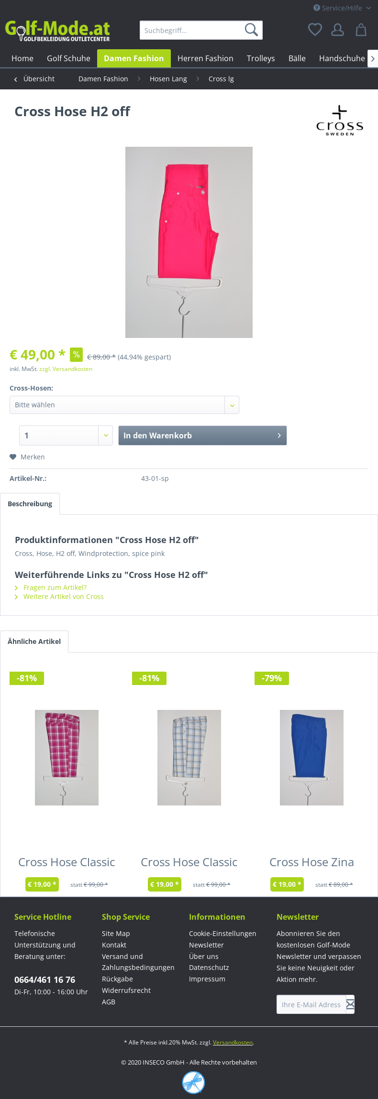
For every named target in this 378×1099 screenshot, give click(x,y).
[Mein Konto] (339, 30)
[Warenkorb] (362, 30)
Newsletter (206, 944)
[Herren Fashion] (205, 58)
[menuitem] (201, 30)
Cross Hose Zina (311, 864)
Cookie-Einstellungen (222, 933)
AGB (108, 1001)
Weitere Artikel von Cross (59, 596)
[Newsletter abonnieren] (350, 1004)
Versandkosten (233, 1042)
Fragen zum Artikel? (51, 587)
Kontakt (114, 944)
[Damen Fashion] (134, 58)
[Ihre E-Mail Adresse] (311, 1004)
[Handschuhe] (342, 58)
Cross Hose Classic (66, 864)
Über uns (204, 956)
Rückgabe (117, 978)
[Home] (22, 58)
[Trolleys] (261, 58)
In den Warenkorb (202, 434)
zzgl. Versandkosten (65, 369)
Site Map (116, 933)
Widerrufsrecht (126, 990)
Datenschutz (209, 967)
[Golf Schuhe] (68, 58)
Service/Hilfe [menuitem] (338, 7)
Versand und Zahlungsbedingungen (138, 962)
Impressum (207, 978)
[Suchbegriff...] (201, 30)
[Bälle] (297, 58)
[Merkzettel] (315, 30)
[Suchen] (253, 30)
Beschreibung (30, 503)
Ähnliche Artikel (34, 641)
